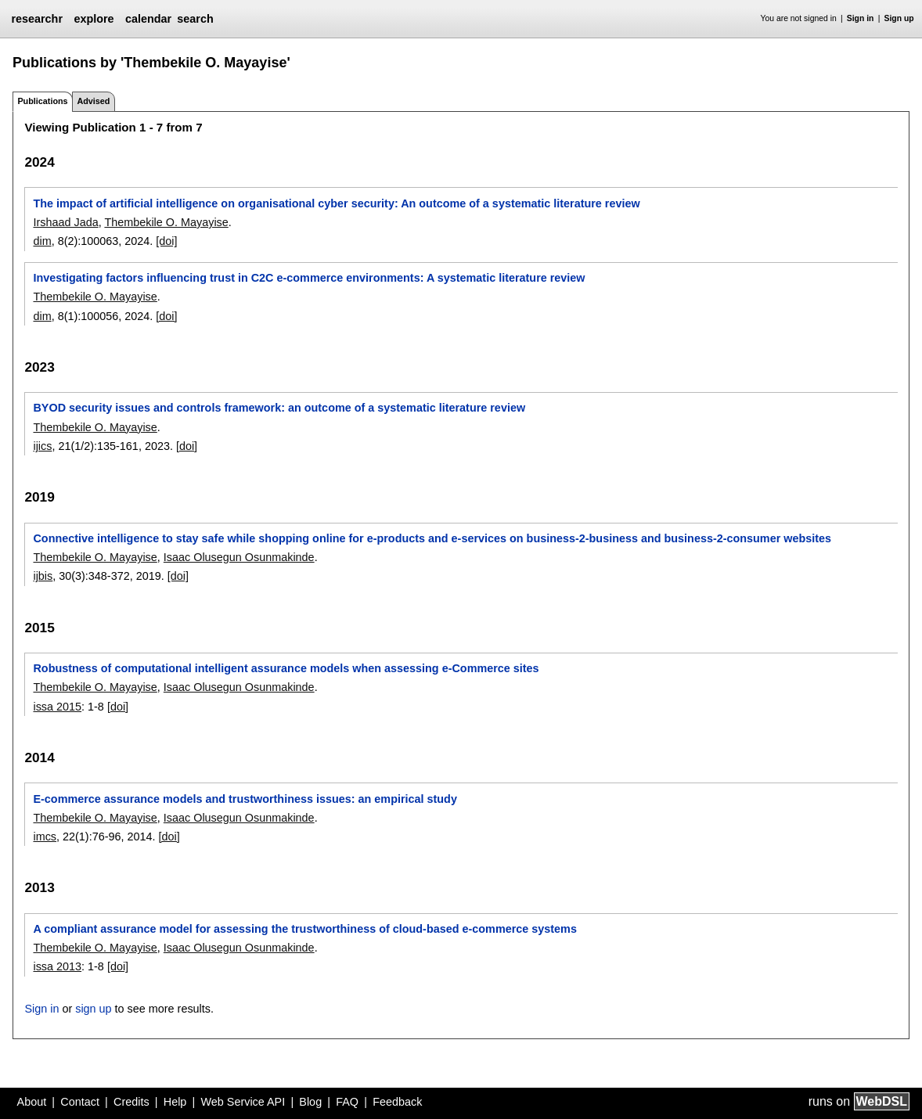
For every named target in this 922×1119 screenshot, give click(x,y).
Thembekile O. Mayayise (166, 222)
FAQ (347, 1102)
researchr (37, 19)
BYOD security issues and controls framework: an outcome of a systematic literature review (279, 407)
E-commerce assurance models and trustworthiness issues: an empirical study (244, 799)
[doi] (166, 241)
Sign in (860, 18)
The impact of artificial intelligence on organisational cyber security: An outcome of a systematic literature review (336, 203)
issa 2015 (57, 706)
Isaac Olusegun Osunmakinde (239, 557)
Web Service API (242, 1102)
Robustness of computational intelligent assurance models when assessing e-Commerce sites (285, 668)
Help (175, 1102)
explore (93, 19)
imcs (44, 836)
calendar (148, 19)
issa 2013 (57, 966)
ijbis (42, 576)
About (32, 1102)
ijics (42, 446)
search (195, 19)
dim (42, 241)
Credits (131, 1102)
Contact (79, 1102)
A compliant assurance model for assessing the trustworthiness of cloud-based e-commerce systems (304, 929)
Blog (310, 1102)
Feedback (397, 1102)
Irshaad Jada (65, 222)
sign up (93, 1008)
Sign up (899, 18)
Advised (93, 101)
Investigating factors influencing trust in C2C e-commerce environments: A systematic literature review (309, 278)
